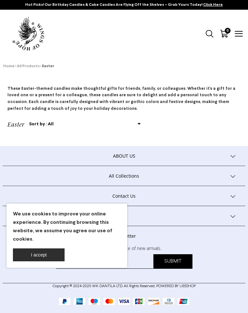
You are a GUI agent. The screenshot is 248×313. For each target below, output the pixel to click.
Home (9, 66)
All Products (28, 66)
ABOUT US (124, 156)
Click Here (213, 5)
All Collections (124, 176)
